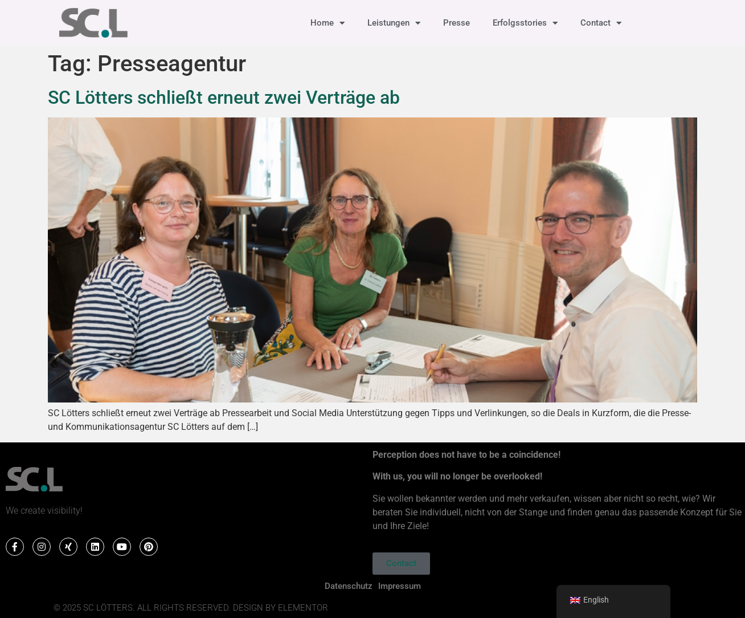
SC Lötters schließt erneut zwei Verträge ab (224, 97)
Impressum (399, 586)
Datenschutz (348, 586)
